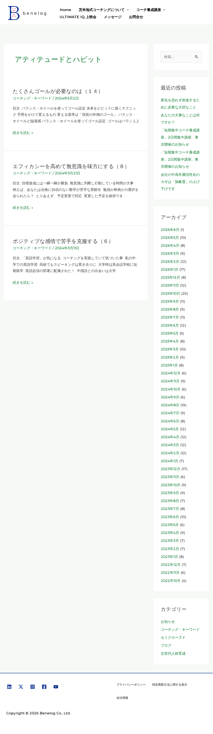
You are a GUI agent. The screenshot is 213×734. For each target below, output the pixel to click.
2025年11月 (170, 285)
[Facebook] (44, 686)
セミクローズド (173, 637)
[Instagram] (32, 686)
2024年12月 (171, 373)
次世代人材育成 (173, 653)
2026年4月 (170, 245)
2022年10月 (171, 581)
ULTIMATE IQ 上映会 (77, 17)
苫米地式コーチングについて (101, 10)
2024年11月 (170, 381)
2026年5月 (170, 237)
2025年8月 (170, 309)
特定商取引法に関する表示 (169, 684)
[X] (21, 686)
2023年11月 (170, 477)
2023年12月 (170, 469)
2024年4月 (170, 437)
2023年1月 (169, 557)
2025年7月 (170, 317)
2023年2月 (170, 549)
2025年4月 (170, 341)
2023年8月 (170, 501)
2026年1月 (169, 269)
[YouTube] (55, 686)
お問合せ (135, 17)
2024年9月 (170, 397)
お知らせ (168, 621)
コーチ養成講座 (147, 10)
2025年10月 (170, 293)
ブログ (166, 645)
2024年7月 (170, 413)
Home (65, 10)
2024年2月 (170, 453)
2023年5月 (170, 525)
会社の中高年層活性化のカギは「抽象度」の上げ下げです (180, 181)
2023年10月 (170, 485)
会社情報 (122, 698)
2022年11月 (170, 572)
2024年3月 (170, 445)
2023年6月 (170, 517)
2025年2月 (170, 357)
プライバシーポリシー (131, 684)
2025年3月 (170, 349)
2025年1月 (169, 365)
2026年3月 (170, 253)
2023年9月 (170, 493)
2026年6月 (170, 230)
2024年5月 (170, 429)
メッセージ (112, 17)
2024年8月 (170, 405)
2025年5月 (169, 333)
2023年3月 (170, 541)
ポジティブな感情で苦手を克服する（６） (65, 241)
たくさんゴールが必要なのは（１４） (60, 91)
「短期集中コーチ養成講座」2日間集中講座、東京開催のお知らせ (180, 137)
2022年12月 (171, 565)
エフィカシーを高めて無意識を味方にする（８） (73, 166)
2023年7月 (170, 509)
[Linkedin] (9, 686)
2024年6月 (170, 421)
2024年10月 (171, 389)
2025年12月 (170, 277)
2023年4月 (170, 533)
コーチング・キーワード (32, 98)
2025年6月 (170, 325)
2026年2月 (170, 261)
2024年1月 (169, 461)
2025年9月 (170, 301)
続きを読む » (23, 133)
